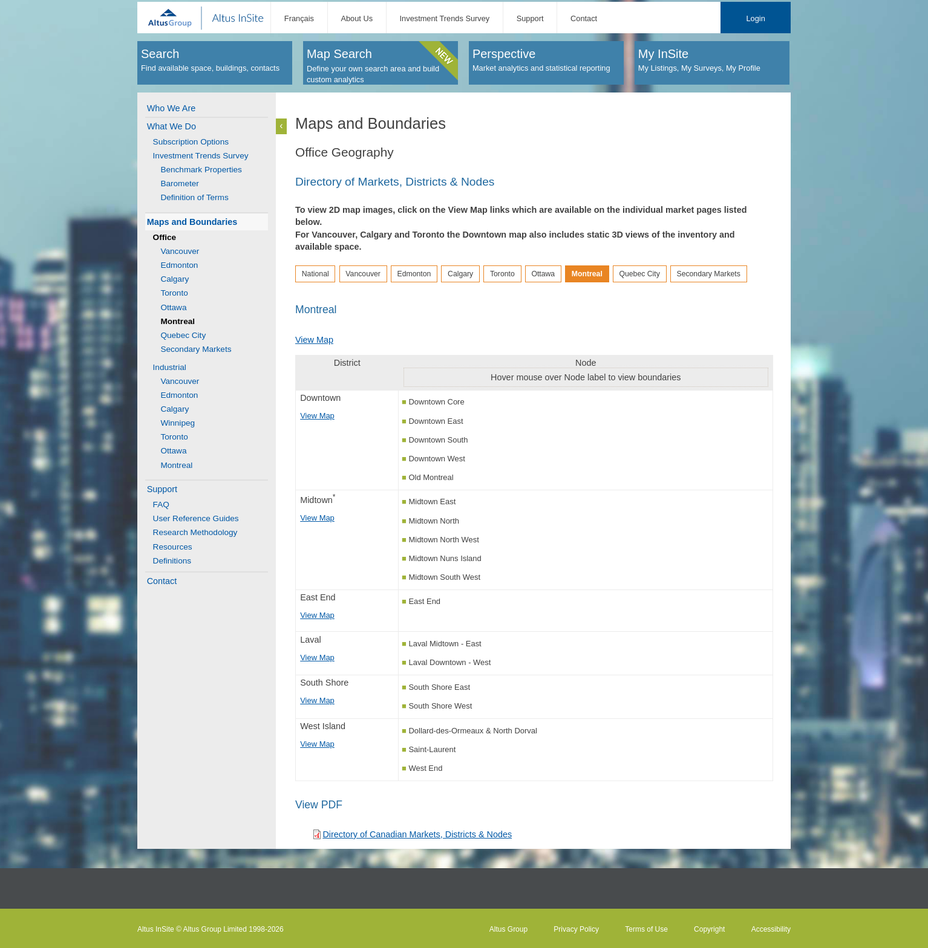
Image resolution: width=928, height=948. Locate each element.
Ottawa (173, 307)
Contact (583, 18)
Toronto (174, 292)
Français (299, 18)
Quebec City (183, 335)
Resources (172, 546)
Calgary (174, 279)
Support (530, 18)
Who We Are (171, 108)
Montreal (176, 465)
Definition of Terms (194, 197)
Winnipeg (177, 422)
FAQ (161, 504)
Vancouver (179, 251)
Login (755, 18)
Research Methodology (195, 532)
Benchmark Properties (200, 169)
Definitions (172, 560)
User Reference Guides (196, 518)
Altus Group (508, 929)
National (315, 274)
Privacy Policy (576, 929)
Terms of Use (646, 929)
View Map (314, 340)
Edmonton (179, 265)
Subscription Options (191, 141)
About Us (357, 18)
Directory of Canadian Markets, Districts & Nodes (417, 834)
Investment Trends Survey (445, 18)
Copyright (709, 929)
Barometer (179, 183)
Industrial (169, 367)
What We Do (171, 126)
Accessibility (771, 929)
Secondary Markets (195, 349)
